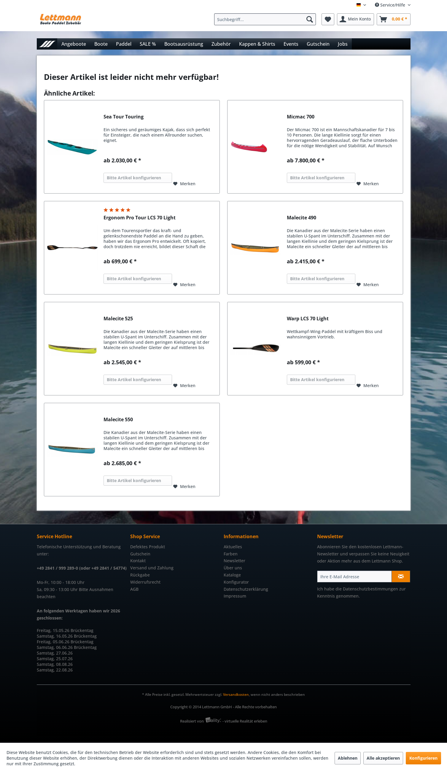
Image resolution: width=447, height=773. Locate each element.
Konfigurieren (423, 758)
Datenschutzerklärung (246, 589)
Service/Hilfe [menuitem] (390, 5)
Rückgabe (140, 575)
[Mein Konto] (355, 19)
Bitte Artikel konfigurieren (134, 177)
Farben (231, 554)
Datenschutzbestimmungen (370, 589)
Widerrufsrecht (145, 582)
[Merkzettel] (328, 19)
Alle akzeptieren (383, 758)
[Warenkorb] (394, 19)
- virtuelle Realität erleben (244, 721)
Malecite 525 (118, 319)
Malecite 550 (118, 419)
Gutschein (140, 554)
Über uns (233, 568)
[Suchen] (309, 19)
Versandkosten (236, 694)
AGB (134, 589)
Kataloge (232, 575)
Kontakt (138, 560)
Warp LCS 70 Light (308, 319)
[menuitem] (266, 19)
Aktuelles (233, 546)
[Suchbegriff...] (265, 19)
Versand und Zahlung (152, 568)
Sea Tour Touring (124, 117)
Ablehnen (347, 758)
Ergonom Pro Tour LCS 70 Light (140, 218)
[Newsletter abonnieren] (401, 576)
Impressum (235, 596)
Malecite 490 (301, 218)
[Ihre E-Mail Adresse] (354, 576)
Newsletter (234, 560)
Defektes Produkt (147, 546)
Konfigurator (236, 582)
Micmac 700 (300, 117)
